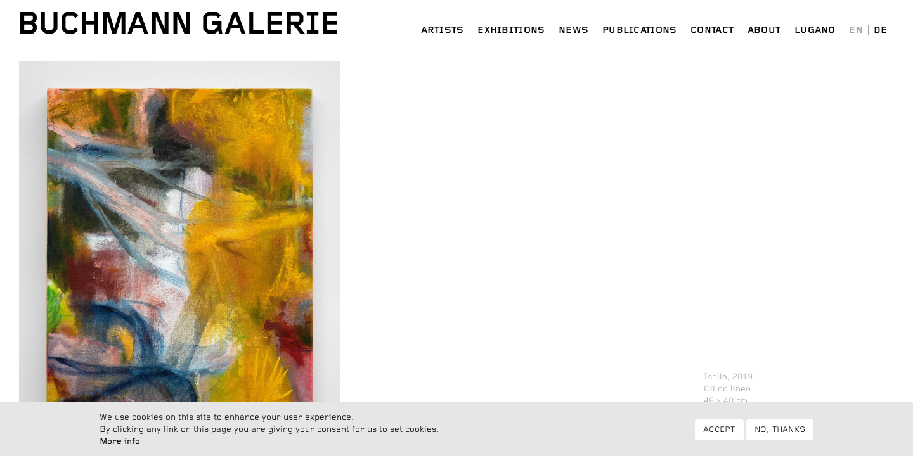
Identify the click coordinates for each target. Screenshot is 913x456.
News (573, 30)
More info (120, 445)
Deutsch (880, 31)
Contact (712, 30)
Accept (719, 433)
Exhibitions (511, 30)
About (764, 30)
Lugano (815, 30)
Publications (639, 30)
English (856, 31)
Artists (442, 30)
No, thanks (780, 433)
